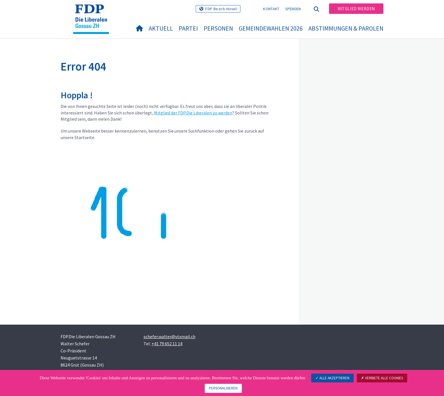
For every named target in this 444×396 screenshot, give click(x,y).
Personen (218, 28)
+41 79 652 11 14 (166, 343)
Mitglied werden (356, 8)
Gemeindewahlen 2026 (271, 28)
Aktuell (161, 28)
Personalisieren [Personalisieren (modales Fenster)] (223, 388)
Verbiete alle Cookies (382, 378)
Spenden (293, 8)
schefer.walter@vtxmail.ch (169, 336)
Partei (188, 28)
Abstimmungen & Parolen (345, 28)
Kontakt (271, 8)
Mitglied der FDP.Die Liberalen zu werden (193, 113)
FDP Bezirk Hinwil (221, 8)
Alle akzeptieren (332, 378)
